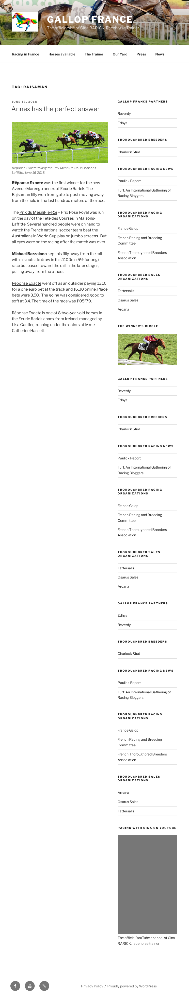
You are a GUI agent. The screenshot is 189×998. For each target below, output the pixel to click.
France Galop (128, 228)
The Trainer (94, 54)
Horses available (61, 54)
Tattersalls (126, 291)
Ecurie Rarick (72, 188)
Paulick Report (129, 181)
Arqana (123, 309)
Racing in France (25, 54)
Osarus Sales (128, 300)
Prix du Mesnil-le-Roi (38, 212)
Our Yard (120, 54)
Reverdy (124, 113)
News (159, 54)
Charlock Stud (129, 152)
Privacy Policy (92, 986)
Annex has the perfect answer (55, 109)
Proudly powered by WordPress (132, 986)
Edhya (122, 123)
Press (141, 54)
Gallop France (90, 19)
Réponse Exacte (26, 283)
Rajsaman (21, 194)
